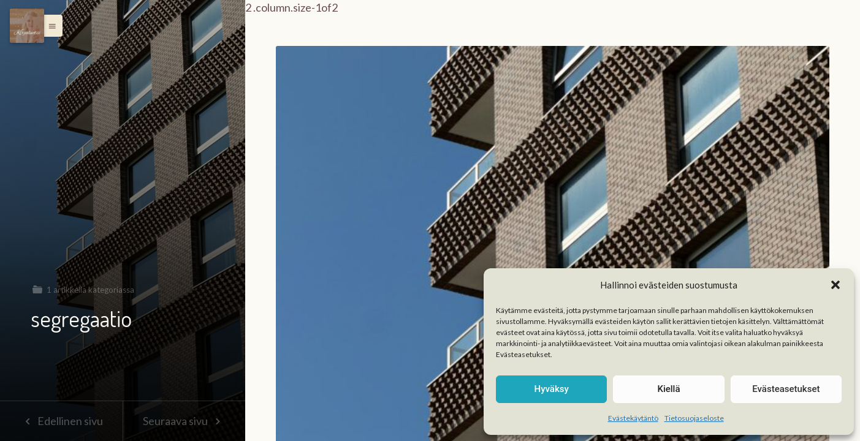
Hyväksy (552, 388)
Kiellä (668, 388)
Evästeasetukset (786, 388)
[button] (835, 285)
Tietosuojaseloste (694, 418)
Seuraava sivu (184, 421)
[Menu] (27, 26)
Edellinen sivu (61, 421)
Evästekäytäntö (633, 418)
